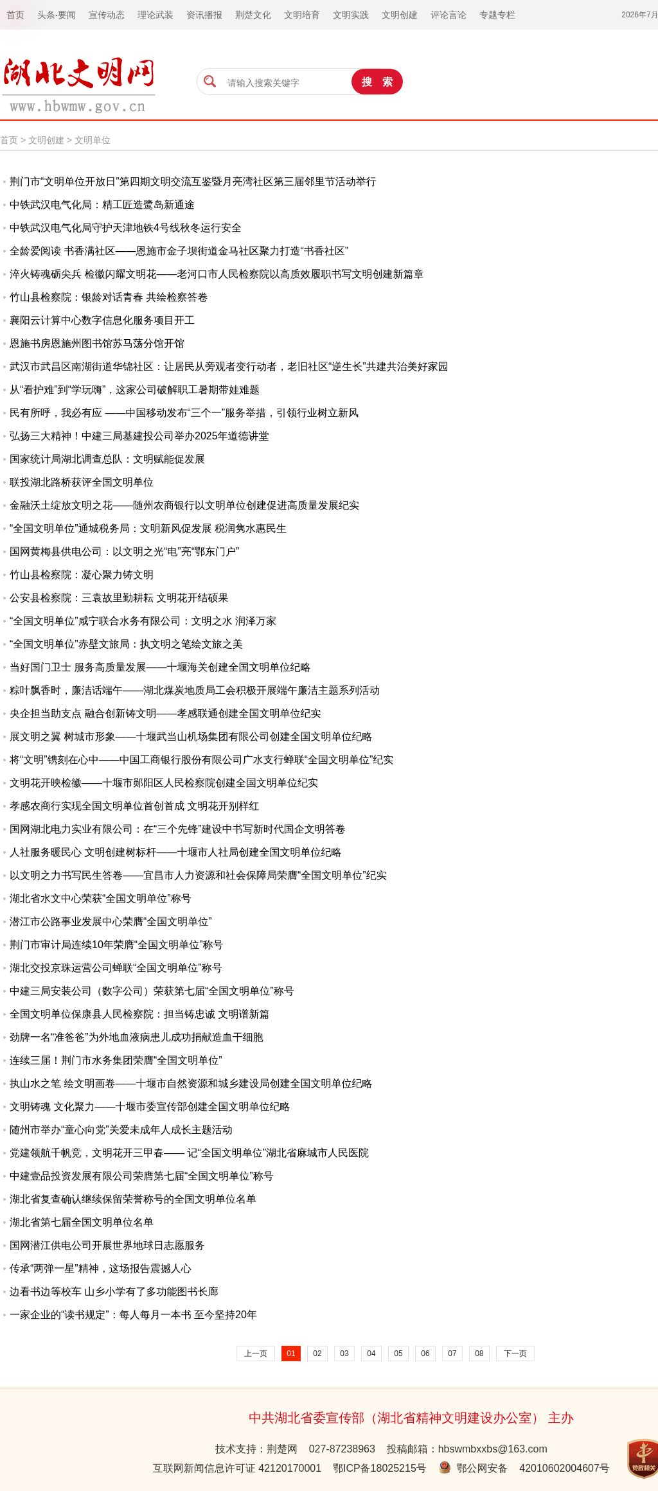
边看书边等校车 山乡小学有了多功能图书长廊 (114, 1291)
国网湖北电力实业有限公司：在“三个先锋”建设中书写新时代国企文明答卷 (178, 829)
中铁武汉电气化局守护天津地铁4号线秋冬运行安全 (126, 227)
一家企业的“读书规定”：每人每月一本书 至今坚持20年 (133, 1314)
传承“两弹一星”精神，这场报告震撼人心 (100, 1268)
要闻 (67, 15)
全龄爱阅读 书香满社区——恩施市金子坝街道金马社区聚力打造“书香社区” (179, 250)
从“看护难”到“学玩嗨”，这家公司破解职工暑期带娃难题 (135, 389)
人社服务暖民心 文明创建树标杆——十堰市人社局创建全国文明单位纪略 (175, 852)
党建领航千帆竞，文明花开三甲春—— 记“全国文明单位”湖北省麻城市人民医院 (189, 1152)
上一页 (255, 1353)
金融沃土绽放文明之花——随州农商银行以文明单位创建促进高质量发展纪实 (184, 505)
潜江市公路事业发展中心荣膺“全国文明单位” (111, 921)
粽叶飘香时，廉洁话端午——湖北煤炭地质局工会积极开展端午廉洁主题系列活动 (195, 690)
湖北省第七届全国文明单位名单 (82, 1222)
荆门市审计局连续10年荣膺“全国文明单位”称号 (116, 944)
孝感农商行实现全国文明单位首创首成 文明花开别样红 (134, 805)
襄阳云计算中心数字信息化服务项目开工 (102, 320)
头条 (46, 15)
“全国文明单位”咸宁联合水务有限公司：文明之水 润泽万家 (143, 620)
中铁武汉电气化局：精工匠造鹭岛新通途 (102, 204)
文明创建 (46, 140)
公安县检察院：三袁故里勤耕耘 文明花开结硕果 (119, 597)
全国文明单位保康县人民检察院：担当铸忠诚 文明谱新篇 (139, 1014)
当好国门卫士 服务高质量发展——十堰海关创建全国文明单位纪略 (160, 667)
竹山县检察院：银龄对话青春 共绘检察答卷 (109, 297)
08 (479, 1353)
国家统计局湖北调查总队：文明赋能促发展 (107, 459)
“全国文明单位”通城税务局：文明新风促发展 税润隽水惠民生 (148, 528)
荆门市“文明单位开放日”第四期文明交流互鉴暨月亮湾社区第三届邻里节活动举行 (193, 181)
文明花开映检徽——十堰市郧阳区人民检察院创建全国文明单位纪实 (164, 782)
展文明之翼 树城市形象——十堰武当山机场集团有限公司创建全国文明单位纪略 (191, 736)
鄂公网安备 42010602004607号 (524, 1468)
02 (317, 1353)
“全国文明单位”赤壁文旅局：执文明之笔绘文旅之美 (126, 644)
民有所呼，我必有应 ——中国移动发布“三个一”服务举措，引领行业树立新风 (184, 412)
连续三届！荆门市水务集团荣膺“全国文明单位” (116, 1060)
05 (398, 1353)
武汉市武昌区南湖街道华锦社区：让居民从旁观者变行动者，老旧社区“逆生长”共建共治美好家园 (229, 366)
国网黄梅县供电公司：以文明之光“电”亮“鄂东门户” (124, 551)
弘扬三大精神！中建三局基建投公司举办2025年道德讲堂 (139, 435)
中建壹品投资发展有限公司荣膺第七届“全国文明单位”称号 (142, 1175)
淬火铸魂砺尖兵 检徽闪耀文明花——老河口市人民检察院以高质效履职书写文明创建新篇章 (216, 274)
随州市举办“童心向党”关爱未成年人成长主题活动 (121, 1129)
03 (344, 1353)
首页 (9, 140)
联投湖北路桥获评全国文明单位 (82, 482)
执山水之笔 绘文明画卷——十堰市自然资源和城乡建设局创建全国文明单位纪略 (191, 1083)
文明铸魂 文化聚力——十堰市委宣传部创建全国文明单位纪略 (150, 1106)
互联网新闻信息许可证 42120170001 (237, 1468)
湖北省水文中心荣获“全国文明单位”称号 (100, 898)
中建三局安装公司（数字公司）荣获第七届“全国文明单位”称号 (152, 990)
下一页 (515, 1353)
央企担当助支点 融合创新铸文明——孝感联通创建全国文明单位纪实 (165, 713)
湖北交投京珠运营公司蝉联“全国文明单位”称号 (116, 967)
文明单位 (93, 140)
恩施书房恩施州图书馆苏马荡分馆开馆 (97, 343)
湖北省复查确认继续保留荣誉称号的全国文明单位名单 (133, 1199)
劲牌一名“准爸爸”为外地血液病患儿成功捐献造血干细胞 (136, 1037)
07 (452, 1353)
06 (425, 1353)
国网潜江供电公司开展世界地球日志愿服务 (107, 1245)
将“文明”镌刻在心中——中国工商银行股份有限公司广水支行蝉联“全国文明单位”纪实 (201, 759)
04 (371, 1353)
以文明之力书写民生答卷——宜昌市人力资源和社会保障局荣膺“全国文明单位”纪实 (198, 875)
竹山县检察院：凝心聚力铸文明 (82, 574)
